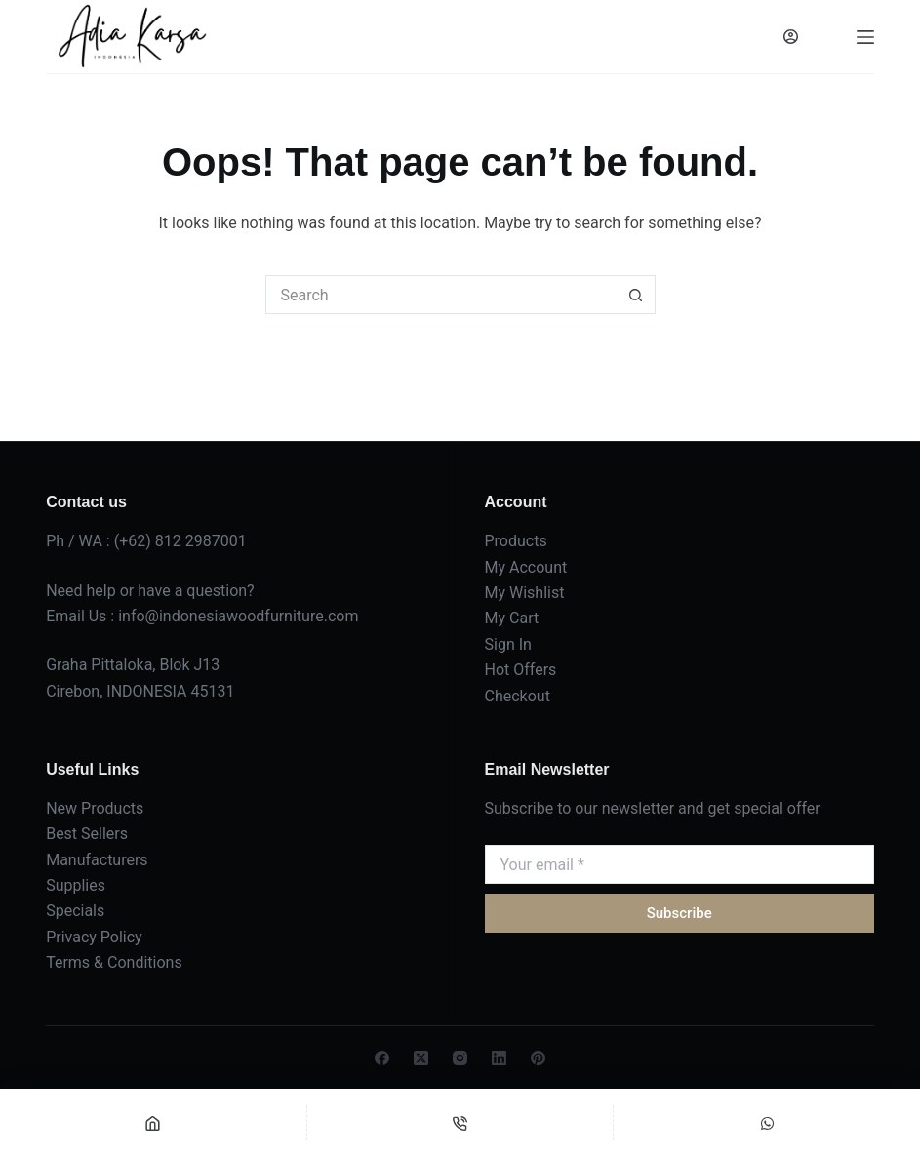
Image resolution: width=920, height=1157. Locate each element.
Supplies (75, 885)
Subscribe (679, 913)
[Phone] (460, 1123)
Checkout (517, 696)
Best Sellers (87, 833)
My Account (526, 567)
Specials (75, 910)
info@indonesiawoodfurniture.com (238, 616)
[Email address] (679, 864)
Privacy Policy (94, 937)
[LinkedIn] (499, 1058)
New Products (94, 808)
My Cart (512, 618)
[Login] (790, 36)
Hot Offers (521, 669)
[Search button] (636, 294)
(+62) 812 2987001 (180, 541)
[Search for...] (441, 294)
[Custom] (766, 1123)
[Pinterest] (538, 1058)
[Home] (153, 1123)
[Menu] (865, 37)
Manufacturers (96, 860)
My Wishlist (525, 592)
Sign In (508, 644)
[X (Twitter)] (421, 1058)
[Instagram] (460, 1058)
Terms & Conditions (114, 962)
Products (516, 541)
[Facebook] (382, 1058)
